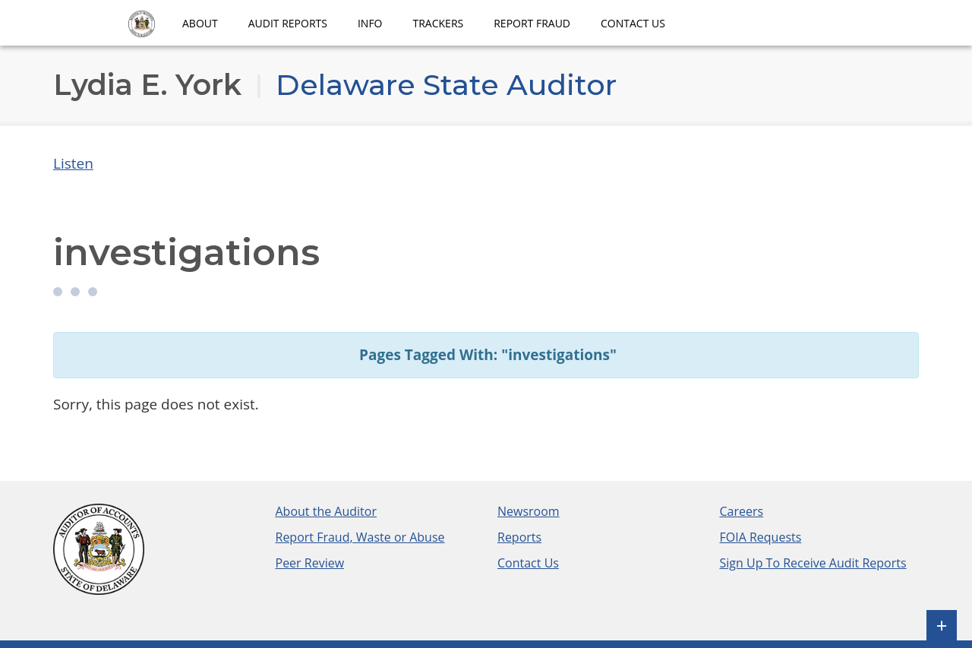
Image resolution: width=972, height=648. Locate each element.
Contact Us (633, 23)
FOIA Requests (761, 537)
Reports (519, 537)
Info (370, 23)
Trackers (438, 23)
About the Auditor (326, 511)
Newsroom (528, 511)
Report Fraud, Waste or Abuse (360, 537)
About (200, 23)
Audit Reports (287, 23)
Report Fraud (532, 23)
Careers (742, 511)
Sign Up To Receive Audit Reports (813, 563)
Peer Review (310, 563)
